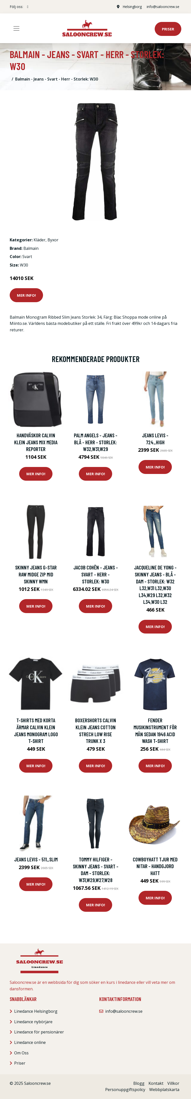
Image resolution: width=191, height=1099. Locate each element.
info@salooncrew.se (163, 6)
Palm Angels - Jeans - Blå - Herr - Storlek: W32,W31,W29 (95, 442)
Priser (168, 28)
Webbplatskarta (164, 1089)
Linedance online (30, 1042)
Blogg (138, 1083)
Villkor (173, 1083)
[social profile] (27, 6)
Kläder (40, 240)
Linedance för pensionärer (39, 1032)
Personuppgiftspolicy (125, 1089)
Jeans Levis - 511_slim (36, 859)
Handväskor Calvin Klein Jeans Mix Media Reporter (35, 442)
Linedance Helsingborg (35, 1011)
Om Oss (21, 1053)
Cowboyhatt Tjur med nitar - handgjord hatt (155, 866)
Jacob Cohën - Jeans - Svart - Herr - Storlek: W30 (95, 574)
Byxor (53, 240)
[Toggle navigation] (16, 28)
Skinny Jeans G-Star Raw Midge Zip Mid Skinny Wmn (36, 574)
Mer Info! (26, 295)
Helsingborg (132, 6)
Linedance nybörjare (33, 1021)
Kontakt (155, 1083)
